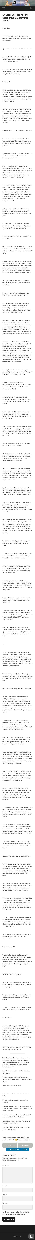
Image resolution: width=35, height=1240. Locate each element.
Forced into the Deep (9, 1129)
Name (4, 1186)
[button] (31, 1236)
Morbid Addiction (10, 1117)
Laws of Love (13, 1123)
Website (5, 1203)
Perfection (21, 1117)
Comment (5, 1165)
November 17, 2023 (8, 24)
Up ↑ (20, 1236)
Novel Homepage (13, 1149)
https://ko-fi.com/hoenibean (11, 1085)
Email (4, 1194)
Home (25, 1149)
